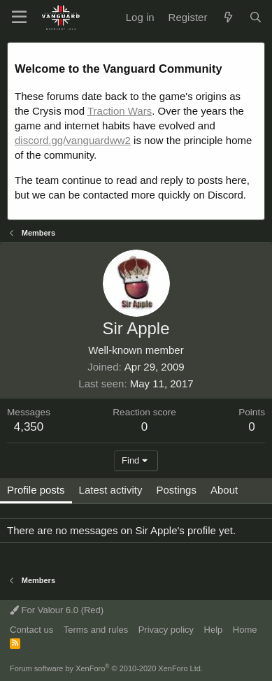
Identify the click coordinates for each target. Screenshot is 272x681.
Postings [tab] (176, 490)
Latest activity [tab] (111, 490)
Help (213, 629)
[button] (19, 17)
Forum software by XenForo (106, 668)
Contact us (31, 629)
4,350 (29, 426)
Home (245, 629)
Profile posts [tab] (36, 490)
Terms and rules (96, 629)
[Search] (255, 17)
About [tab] (224, 490)
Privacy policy (166, 629)
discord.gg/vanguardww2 (73, 140)
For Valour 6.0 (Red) (56, 610)
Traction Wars (119, 111)
